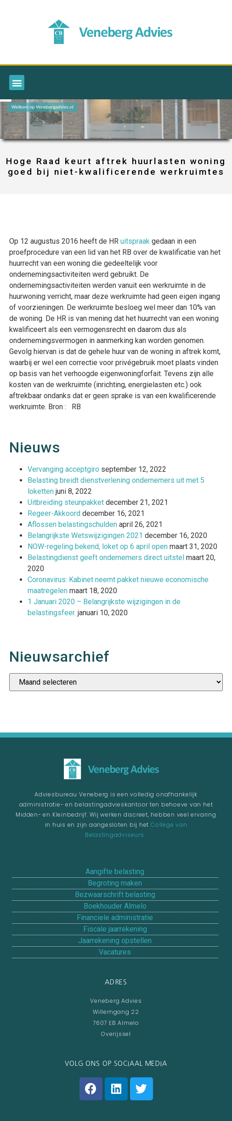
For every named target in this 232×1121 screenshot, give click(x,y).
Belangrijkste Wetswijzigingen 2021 (85, 535)
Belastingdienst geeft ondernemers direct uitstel (106, 557)
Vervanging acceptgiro (63, 469)
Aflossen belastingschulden (72, 524)
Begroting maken (115, 883)
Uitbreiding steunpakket (66, 502)
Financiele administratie (115, 917)
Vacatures (115, 952)
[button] (16, 82)
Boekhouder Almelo (115, 906)
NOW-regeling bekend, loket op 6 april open (98, 546)
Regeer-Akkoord (54, 513)
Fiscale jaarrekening (115, 929)
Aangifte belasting (114, 871)
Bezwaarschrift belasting (115, 894)
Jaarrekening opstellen (115, 940)
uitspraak (135, 241)
